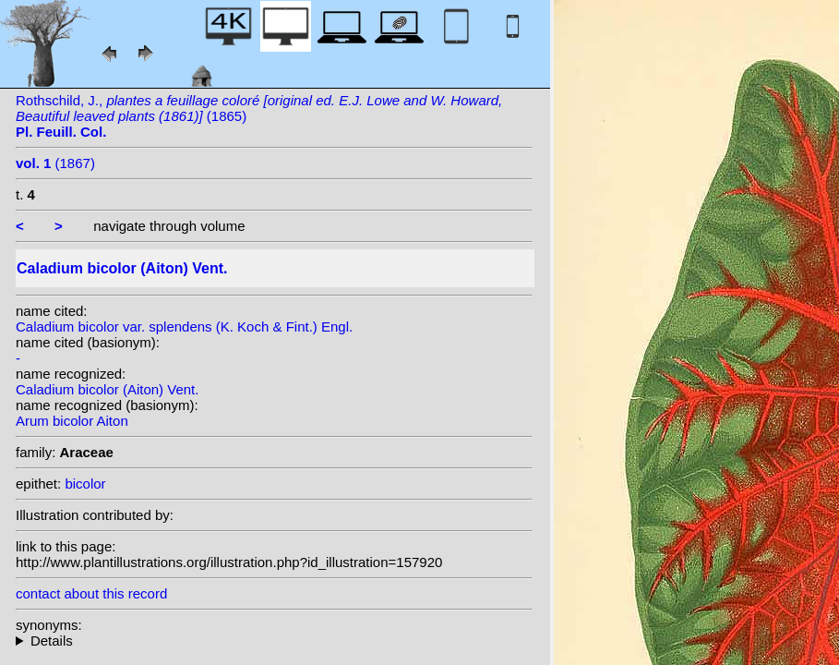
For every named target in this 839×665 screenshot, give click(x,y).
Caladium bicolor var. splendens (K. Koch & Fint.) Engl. (184, 326)
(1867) (55, 163)
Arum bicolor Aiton (72, 421)
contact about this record (91, 593)
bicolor (85, 483)
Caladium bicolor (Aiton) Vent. (107, 389)
